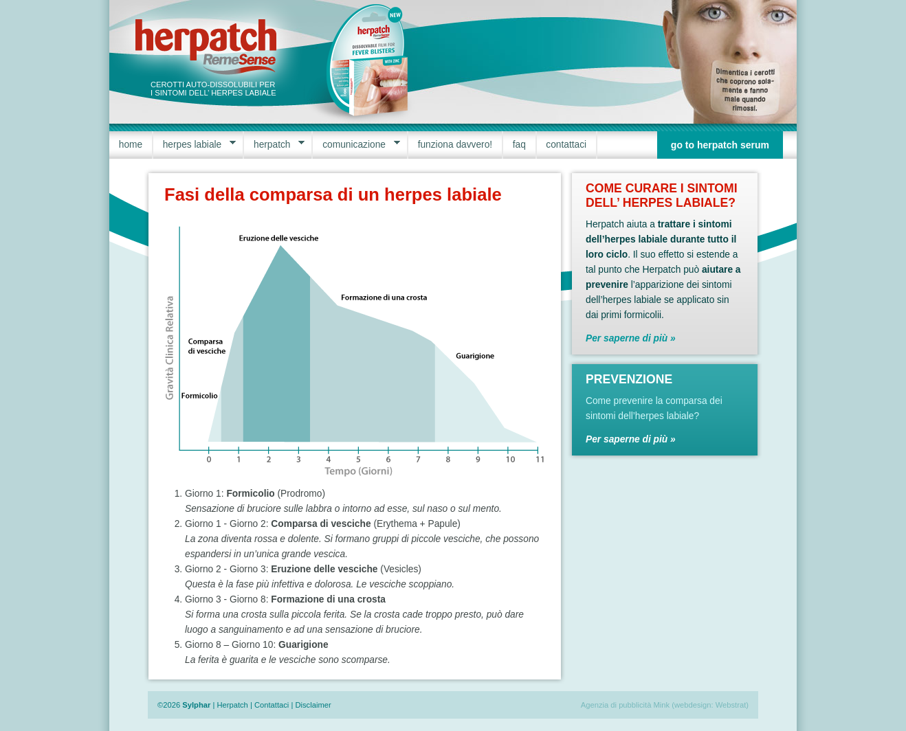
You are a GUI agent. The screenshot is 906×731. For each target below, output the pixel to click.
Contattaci (271, 705)
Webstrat (731, 705)
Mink (662, 705)
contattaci (566, 144)
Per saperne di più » (631, 338)
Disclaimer (313, 705)
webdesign (692, 705)
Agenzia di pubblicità (616, 705)
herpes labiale (194, 144)
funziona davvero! (455, 144)
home (130, 144)
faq (519, 144)
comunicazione (356, 144)
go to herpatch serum (720, 144)
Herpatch (232, 705)
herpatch (274, 144)
